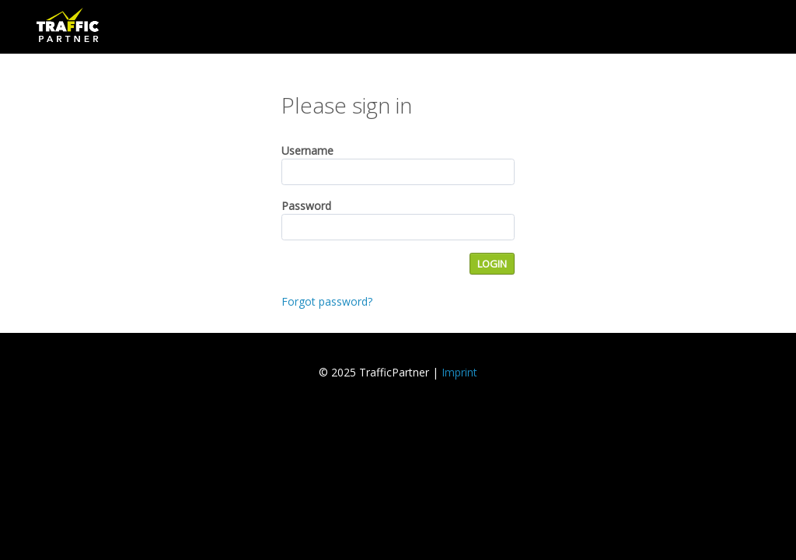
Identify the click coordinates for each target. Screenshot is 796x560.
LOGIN (492, 264)
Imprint (459, 372)
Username (307, 150)
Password (306, 205)
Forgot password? (326, 301)
